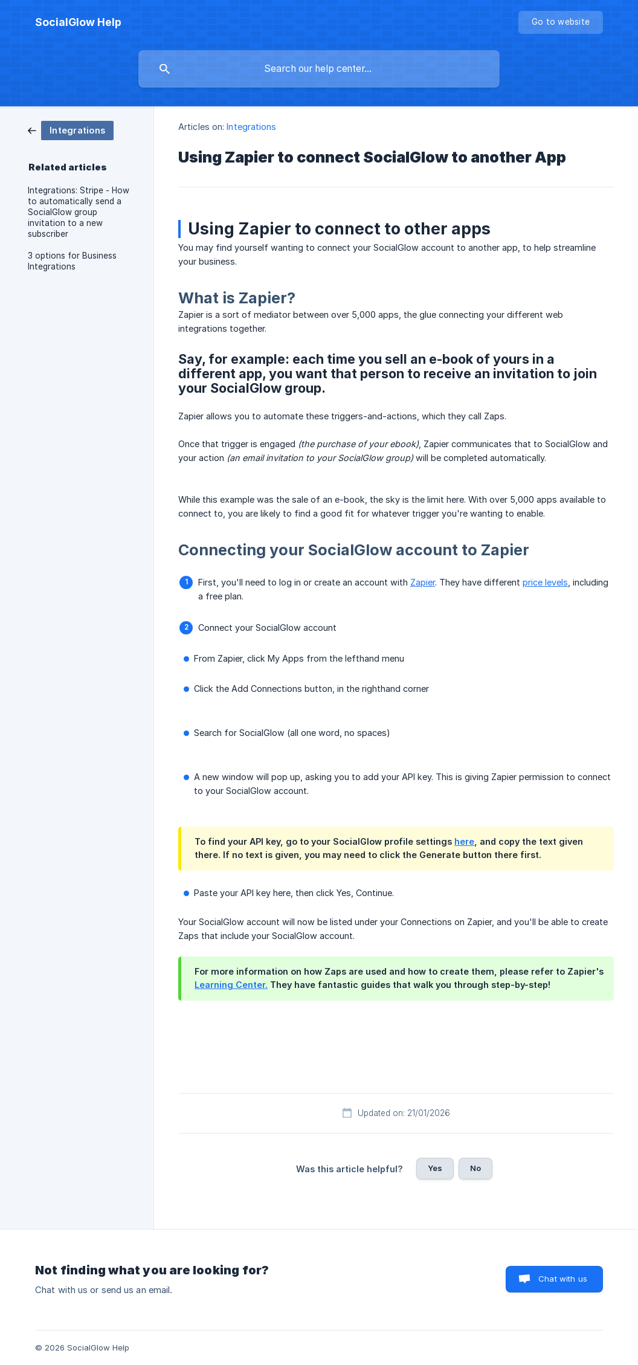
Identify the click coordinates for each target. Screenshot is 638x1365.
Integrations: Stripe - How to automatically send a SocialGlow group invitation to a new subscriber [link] (78, 212)
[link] (71, 129)
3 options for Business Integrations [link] (72, 261)
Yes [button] (435, 1168)
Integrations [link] (251, 126)
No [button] (475, 1168)
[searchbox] (319, 69)
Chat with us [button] (562, 1278)
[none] (78, 22)
